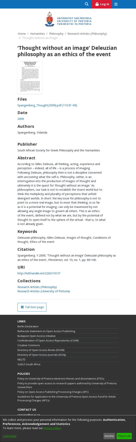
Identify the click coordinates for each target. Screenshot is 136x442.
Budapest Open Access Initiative (36, 336)
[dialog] (68, 429)
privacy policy (52, 428)
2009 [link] (20, 119)
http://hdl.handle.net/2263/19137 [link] (38, 273)
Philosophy (56, 34)
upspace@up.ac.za (28, 414)
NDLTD (21, 359)
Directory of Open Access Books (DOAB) (40, 350)
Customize (9, 436)
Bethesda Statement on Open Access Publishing (46, 331)
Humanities (37, 34)
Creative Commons (28, 345)
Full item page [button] (32, 307)
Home (22, 34)
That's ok (124, 436)
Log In (103, 3)
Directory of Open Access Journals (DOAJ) (41, 354)
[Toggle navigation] (116, 4)
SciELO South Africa (28, 364)
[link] (47, 105)
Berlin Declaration (28, 326)
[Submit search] (87, 4)
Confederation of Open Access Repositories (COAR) (48, 340)
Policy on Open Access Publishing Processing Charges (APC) (53, 392)
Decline (109, 436)
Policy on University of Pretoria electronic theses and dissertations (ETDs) (60, 378)
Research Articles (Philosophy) (87, 34)
